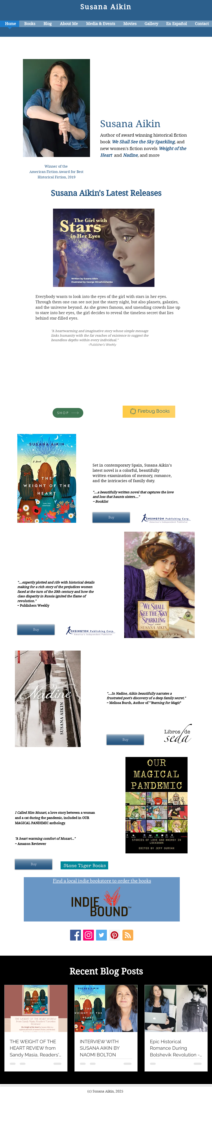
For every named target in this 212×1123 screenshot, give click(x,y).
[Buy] (111, 517)
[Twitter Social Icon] (101, 935)
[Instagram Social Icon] (88, 935)
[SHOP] (68, 413)
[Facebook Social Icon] (75, 935)
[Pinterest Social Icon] (114, 935)
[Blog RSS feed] (127, 935)
